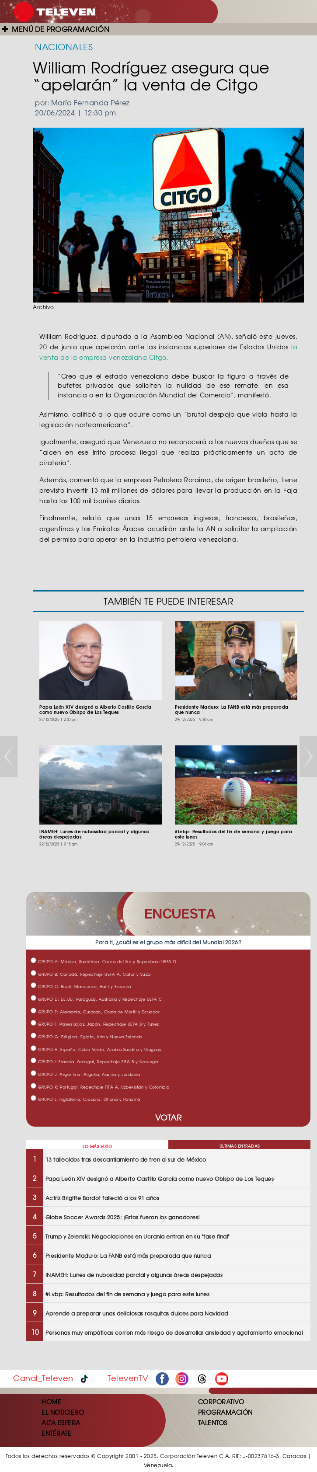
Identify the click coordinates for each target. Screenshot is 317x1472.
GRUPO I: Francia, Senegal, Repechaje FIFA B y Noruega (94, 1062)
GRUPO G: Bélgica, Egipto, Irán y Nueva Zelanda (87, 1037)
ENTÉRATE (56, 1433)
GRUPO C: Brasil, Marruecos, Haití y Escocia (81, 986)
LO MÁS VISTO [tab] (97, 1146)
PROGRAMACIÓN (225, 1412)
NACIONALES (64, 46)
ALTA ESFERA (61, 1422)
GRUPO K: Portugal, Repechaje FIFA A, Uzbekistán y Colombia (100, 1087)
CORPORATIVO (221, 1401)
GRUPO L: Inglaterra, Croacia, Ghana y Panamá (85, 1099)
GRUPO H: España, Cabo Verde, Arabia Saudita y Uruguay (96, 1049)
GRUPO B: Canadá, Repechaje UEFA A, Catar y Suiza (91, 974)
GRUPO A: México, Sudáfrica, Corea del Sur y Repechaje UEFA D (104, 961)
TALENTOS (212, 1422)
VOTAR (168, 1117)
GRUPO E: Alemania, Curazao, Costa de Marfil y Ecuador (95, 1012)
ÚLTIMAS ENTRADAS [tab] (239, 1146)
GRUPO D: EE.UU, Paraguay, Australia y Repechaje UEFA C (96, 999)
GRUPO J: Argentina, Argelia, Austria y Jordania (85, 1074)
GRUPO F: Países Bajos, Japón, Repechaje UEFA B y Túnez (95, 1024)
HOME (51, 1401)
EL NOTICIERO (63, 1412)
